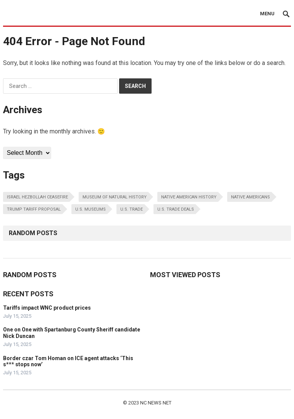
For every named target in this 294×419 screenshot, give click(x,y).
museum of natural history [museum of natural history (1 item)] (114, 197)
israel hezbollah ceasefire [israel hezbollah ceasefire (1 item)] (37, 197)
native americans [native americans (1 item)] (250, 197)
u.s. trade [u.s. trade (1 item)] (131, 209)
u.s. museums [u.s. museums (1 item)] (90, 209)
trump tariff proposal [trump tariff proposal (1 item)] (34, 209)
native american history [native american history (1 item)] (188, 197)
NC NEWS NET (155, 403)
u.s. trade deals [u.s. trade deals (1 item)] (175, 209)
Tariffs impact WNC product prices (47, 308)
